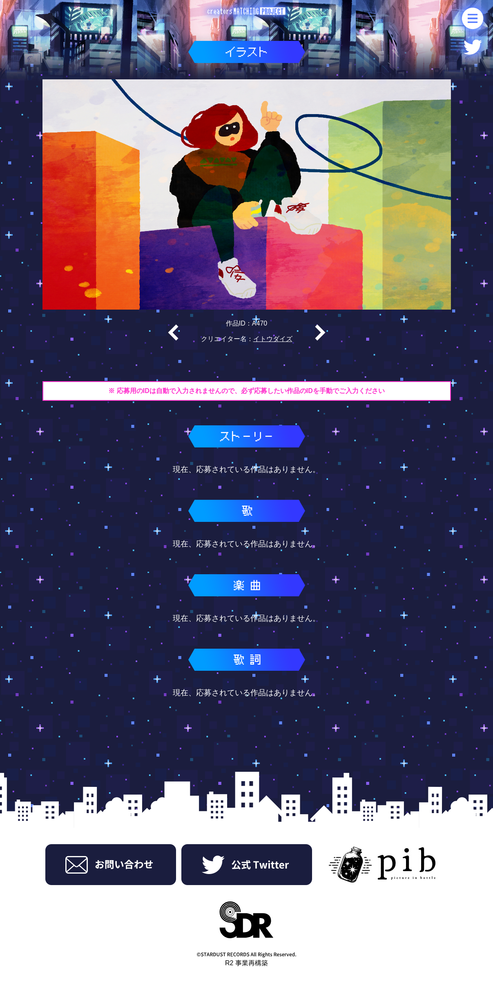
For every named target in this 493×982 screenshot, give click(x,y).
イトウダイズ (272, 338)
